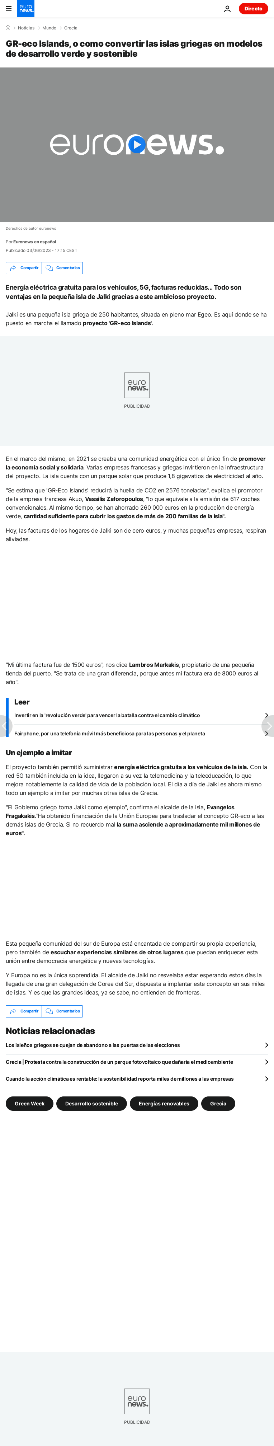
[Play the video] (137, 144)
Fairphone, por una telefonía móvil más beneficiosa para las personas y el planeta (109, 733)
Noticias (26, 28)
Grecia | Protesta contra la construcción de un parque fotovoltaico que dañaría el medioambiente (119, 1062)
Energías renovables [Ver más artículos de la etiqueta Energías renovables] (164, 1103)
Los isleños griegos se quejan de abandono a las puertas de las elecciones (93, 1045)
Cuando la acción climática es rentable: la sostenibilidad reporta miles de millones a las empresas (120, 1079)
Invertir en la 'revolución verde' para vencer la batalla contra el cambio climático (107, 715)
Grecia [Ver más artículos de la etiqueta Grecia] (218, 1103)
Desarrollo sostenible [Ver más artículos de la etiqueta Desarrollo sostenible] (91, 1103)
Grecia (70, 28)
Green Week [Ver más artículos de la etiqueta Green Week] (29, 1103)
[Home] (8, 27)
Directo (254, 8)
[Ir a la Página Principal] (25, 8)
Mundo (49, 28)
